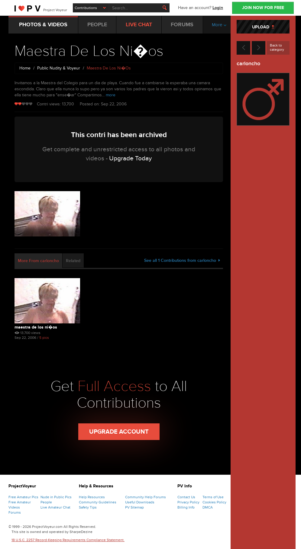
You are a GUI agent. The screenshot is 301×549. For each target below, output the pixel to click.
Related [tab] (73, 260)
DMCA (207, 507)
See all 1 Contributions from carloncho (182, 260)
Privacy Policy (188, 502)
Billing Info (186, 507)
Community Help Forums (145, 497)
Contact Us (186, 497)
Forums (14, 512)
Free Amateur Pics (23, 497)
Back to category (277, 47)
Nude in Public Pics (56, 497)
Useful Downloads (139, 502)
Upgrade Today (130, 158)
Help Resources (92, 497)
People (46, 502)
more (110, 95)
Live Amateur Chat (55, 507)
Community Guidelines (97, 502)
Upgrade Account (119, 431)
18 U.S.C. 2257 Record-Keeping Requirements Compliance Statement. (68, 540)
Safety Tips (88, 507)
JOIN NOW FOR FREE (263, 7)
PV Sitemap (134, 507)
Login (217, 7)
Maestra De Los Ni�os (36, 327)
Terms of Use (213, 497)
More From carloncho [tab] (38, 260)
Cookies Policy (214, 502)
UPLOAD (263, 27)
